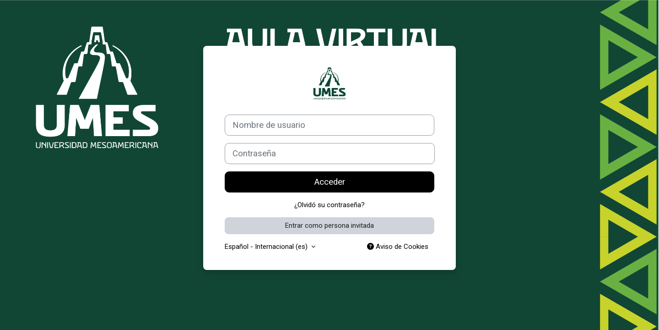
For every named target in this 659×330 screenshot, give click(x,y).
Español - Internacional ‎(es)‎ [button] (267, 246)
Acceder (329, 182)
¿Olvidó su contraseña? (329, 205)
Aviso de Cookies (397, 246)
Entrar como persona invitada (329, 225)
